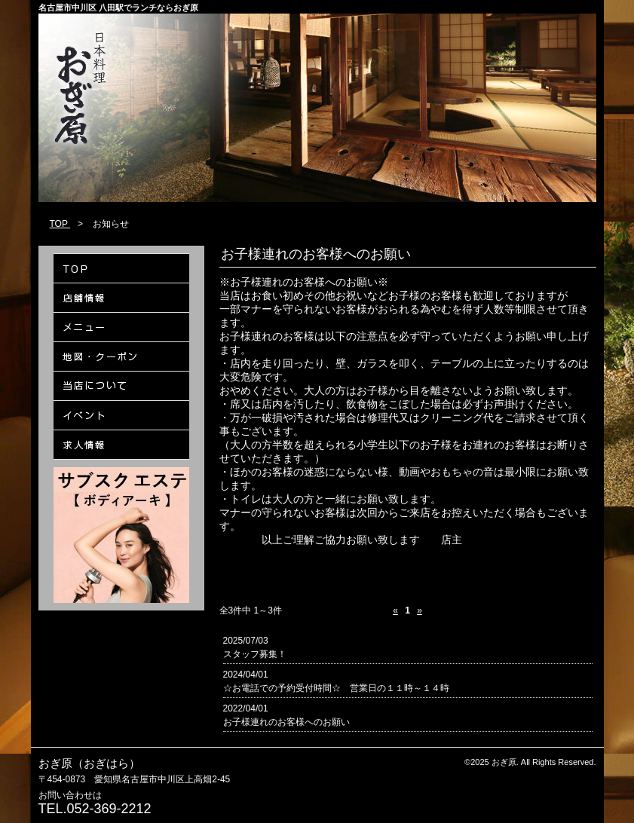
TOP (60, 224)
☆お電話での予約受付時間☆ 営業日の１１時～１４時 (336, 688)
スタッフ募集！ (254, 654)
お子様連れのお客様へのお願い (286, 722)
